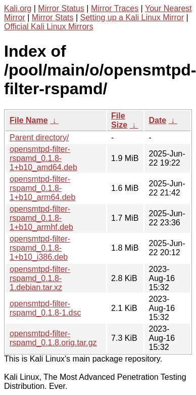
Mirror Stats (53, 17)
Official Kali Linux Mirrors (48, 26)
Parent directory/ (39, 137)
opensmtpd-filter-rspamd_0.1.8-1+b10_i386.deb (40, 247)
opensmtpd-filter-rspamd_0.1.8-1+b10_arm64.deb (42, 188)
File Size (119, 120)
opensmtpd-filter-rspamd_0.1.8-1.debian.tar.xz (40, 278)
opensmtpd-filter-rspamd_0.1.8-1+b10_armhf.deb (41, 218)
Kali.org (17, 8)
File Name (29, 120)
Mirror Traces (114, 8)
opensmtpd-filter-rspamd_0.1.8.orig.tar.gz (53, 338)
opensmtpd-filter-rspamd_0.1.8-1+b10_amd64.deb (43, 158)
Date (157, 120)
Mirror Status (61, 8)
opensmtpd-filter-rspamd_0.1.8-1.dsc (45, 308)
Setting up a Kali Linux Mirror (132, 17)
